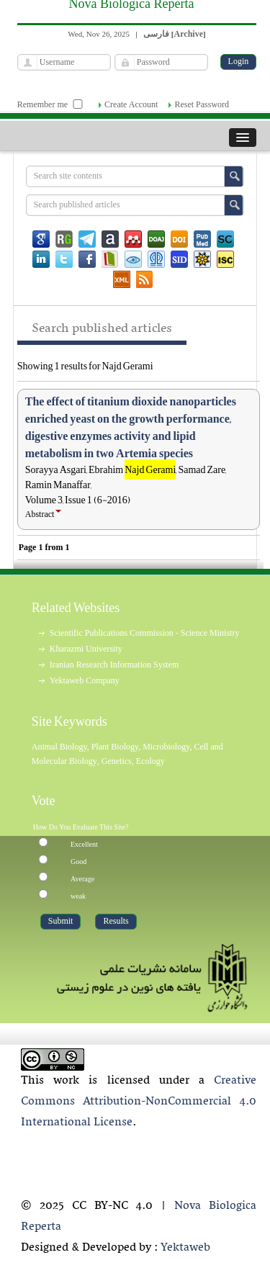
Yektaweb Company (85, 680)
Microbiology (166, 747)
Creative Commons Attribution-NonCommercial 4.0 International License (139, 1102)
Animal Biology (59, 747)
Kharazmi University (86, 649)
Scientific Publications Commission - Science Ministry (145, 633)
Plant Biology (115, 747)
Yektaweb (185, 1248)
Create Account (131, 104)
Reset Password (201, 104)
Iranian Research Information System (114, 665)
